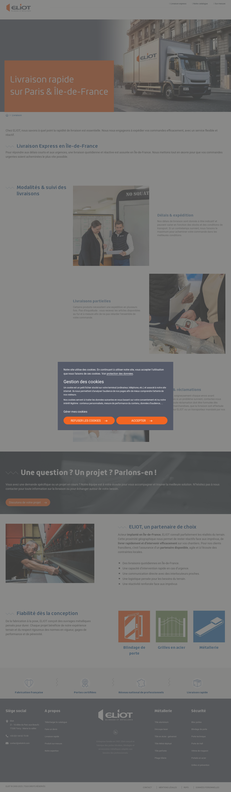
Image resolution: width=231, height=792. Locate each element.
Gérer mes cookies (75, 411)
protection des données (120, 373)
